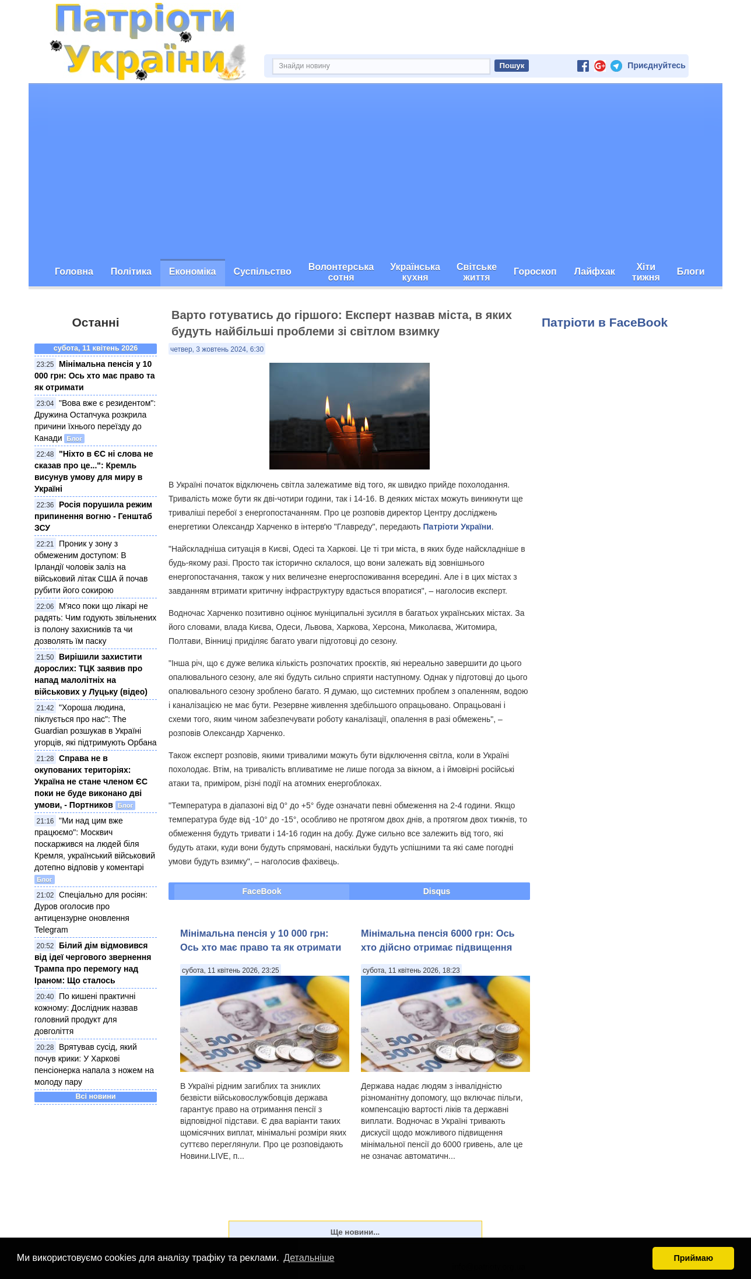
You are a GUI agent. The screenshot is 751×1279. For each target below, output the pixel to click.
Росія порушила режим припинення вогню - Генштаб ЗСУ (93, 516)
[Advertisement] (375, 171)
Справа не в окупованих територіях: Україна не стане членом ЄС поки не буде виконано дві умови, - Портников (91, 782)
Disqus (437, 891)
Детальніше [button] (308, 1258)
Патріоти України (457, 526)
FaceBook (262, 891)
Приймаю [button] (693, 1258)
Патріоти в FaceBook (605, 322)
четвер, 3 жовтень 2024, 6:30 (217, 349)
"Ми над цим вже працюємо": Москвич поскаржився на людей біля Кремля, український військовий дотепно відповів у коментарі (94, 844)
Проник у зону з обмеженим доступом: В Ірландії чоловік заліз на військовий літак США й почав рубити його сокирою (91, 567)
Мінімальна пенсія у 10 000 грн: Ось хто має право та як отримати (94, 375)
